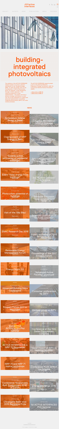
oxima (36, 427)
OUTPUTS (15, 11)
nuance (26, 427)
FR (57, 5)
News (24, 11)
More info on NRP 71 (37, 93)
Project (5, 11)
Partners (53, 11)
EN (57, 4)
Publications (34, 11)
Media (45, 11)
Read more (15, 121)
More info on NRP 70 (37, 92)
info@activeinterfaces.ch (29, 424)
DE (57, 7)
